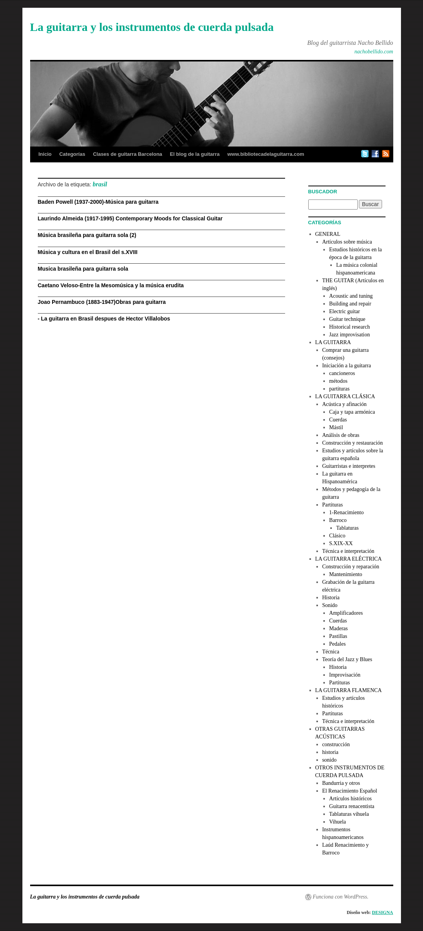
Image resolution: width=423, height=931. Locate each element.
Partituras (332, 505)
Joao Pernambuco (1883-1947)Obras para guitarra (102, 302)
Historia (331, 597)
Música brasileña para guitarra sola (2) (87, 235)
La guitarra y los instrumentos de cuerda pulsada (152, 26)
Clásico (337, 536)
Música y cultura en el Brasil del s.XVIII (88, 252)
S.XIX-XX (341, 543)
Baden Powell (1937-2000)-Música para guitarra (98, 202)
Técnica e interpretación (348, 551)
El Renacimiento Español (349, 791)
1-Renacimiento (346, 512)
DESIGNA (382, 912)
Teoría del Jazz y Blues (347, 659)
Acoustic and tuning (351, 296)
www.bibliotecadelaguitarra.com (265, 154)
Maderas (338, 628)
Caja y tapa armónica (352, 412)
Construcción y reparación (350, 567)
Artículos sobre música (347, 242)
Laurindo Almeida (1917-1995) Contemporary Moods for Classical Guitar (130, 218)
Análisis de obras (340, 435)
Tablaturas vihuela (349, 814)
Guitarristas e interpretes (348, 466)
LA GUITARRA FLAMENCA (348, 690)
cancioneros (342, 373)
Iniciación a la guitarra (346, 365)
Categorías (72, 154)
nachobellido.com (374, 52)
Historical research (349, 327)
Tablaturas (347, 528)
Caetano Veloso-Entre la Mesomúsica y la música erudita (111, 285)
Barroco (338, 520)
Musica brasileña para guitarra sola (83, 269)
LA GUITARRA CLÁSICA (345, 396)
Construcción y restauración (352, 443)
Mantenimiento (345, 574)
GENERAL (327, 234)
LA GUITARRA (333, 342)
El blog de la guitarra (195, 154)
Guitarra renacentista (351, 806)
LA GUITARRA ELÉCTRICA (348, 559)
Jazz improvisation (349, 335)
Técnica (330, 652)
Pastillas (338, 636)
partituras (339, 389)
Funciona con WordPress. (341, 897)
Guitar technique (347, 319)
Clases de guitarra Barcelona (127, 154)
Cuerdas (338, 420)
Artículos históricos (350, 798)
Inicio (45, 154)
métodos (338, 381)
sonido (329, 760)
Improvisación (344, 675)
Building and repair (350, 304)
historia (330, 752)
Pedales (337, 644)
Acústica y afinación (344, 404)
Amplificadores (346, 613)
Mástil (336, 427)
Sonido (330, 605)
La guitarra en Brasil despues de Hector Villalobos (105, 318)
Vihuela (337, 822)
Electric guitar (344, 311)
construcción (336, 744)
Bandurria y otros (341, 783)
